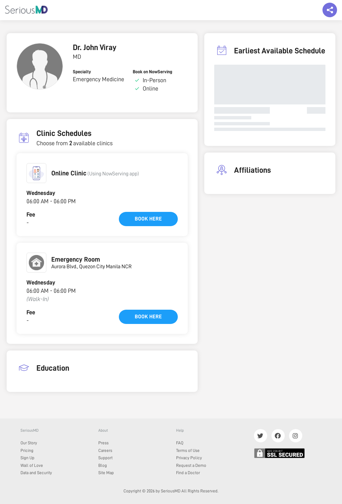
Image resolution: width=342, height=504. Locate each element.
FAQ (179, 443)
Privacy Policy (189, 458)
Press (103, 443)
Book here (148, 218)
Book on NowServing (152, 71)
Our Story (29, 443)
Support (105, 458)
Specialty (82, 71)
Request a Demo (191, 465)
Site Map (106, 473)
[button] (36, 173)
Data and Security (36, 473)
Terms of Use (188, 450)
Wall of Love (32, 465)
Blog (102, 465)
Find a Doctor (188, 473)
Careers (105, 450)
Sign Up (27, 458)
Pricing (27, 450)
